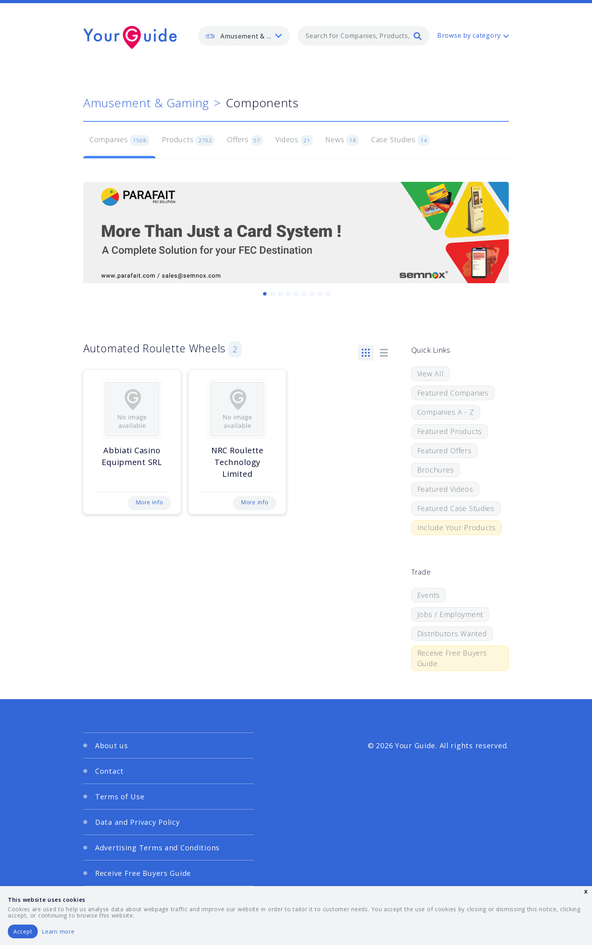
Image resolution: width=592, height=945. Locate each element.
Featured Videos (445, 489)
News (342, 140)
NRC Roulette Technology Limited (237, 462)
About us (111, 745)
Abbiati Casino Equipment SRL (132, 456)
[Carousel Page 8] (320, 294)
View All (430, 373)
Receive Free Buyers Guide (452, 658)
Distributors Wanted (452, 633)
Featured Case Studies (456, 508)
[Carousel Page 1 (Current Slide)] (265, 294)
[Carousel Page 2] (273, 294)
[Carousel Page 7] (312, 294)
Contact (109, 771)
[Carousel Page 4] (288, 294)
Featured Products (449, 431)
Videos (294, 140)
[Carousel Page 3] (280, 294)
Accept (22, 931)
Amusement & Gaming (146, 103)
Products (188, 140)
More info (149, 502)
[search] (417, 35)
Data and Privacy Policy (137, 822)
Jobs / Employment (450, 614)
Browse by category (469, 35)
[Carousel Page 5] (296, 294)
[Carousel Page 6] (304, 294)
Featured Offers (444, 450)
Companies (119, 140)
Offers (245, 140)
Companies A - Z (445, 412)
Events (428, 595)
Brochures (435, 469)
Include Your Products (456, 527)
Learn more (58, 931)
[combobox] (363, 36)
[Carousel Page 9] (328, 294)
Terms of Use (120, 796)
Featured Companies (453, 392)
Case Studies (400, 140)
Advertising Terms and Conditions (157, 847)
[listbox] (244, 36)
